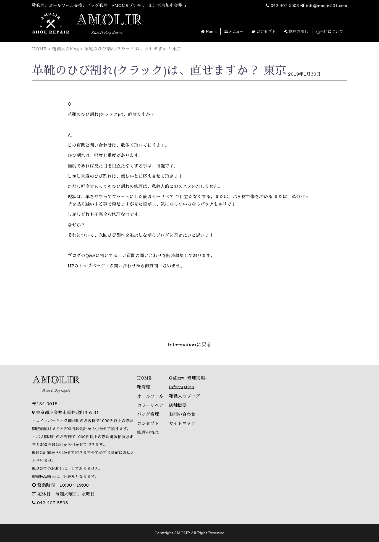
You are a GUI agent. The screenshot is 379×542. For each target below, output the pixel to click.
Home (208, 31)
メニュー (234, 31)
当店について (329, 31)
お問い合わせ (182, 413)
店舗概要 (178, 404)
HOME (144, 378)
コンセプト (264, 31)
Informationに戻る (189, 345)
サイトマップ (182, 422)
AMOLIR (109, 20)
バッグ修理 (148, 413)
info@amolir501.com (322, 5)
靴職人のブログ (184, 396)
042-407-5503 (278, 5)
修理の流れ (296, 31)
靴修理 (143, 387)
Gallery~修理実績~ (188, 378)
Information (182, 387)
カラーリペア (150, 404)
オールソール (150, 396)
